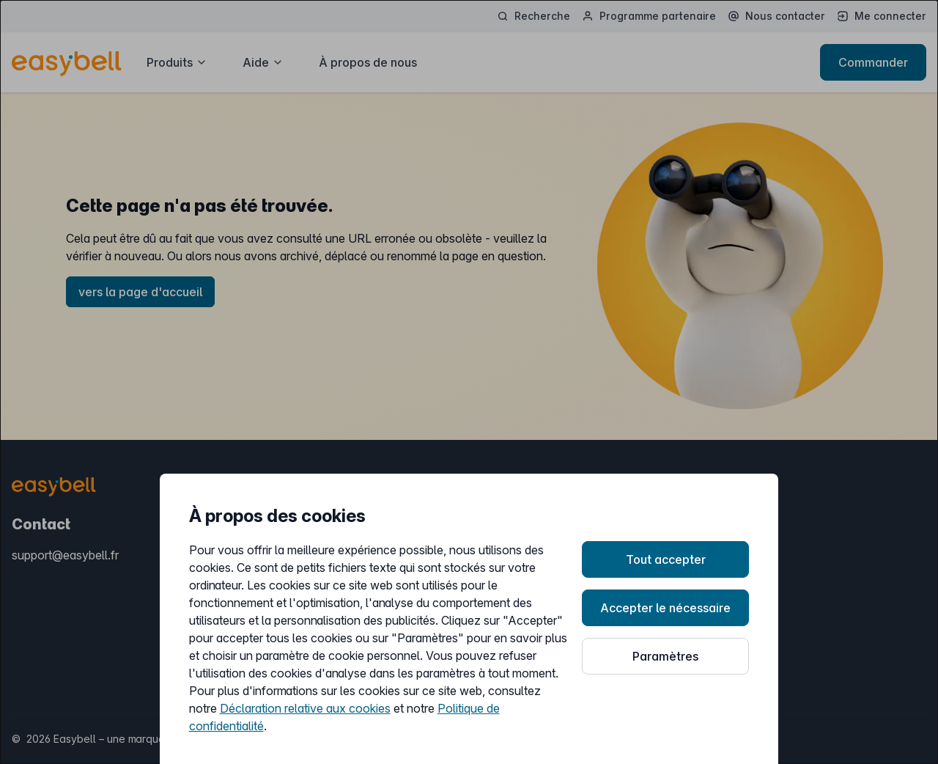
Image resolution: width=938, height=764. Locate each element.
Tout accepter (666, 559)
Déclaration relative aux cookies (305, 708)
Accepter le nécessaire (665, 607)
